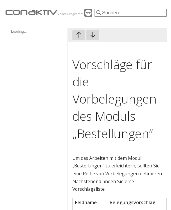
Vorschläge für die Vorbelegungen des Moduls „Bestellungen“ (114, 99)
